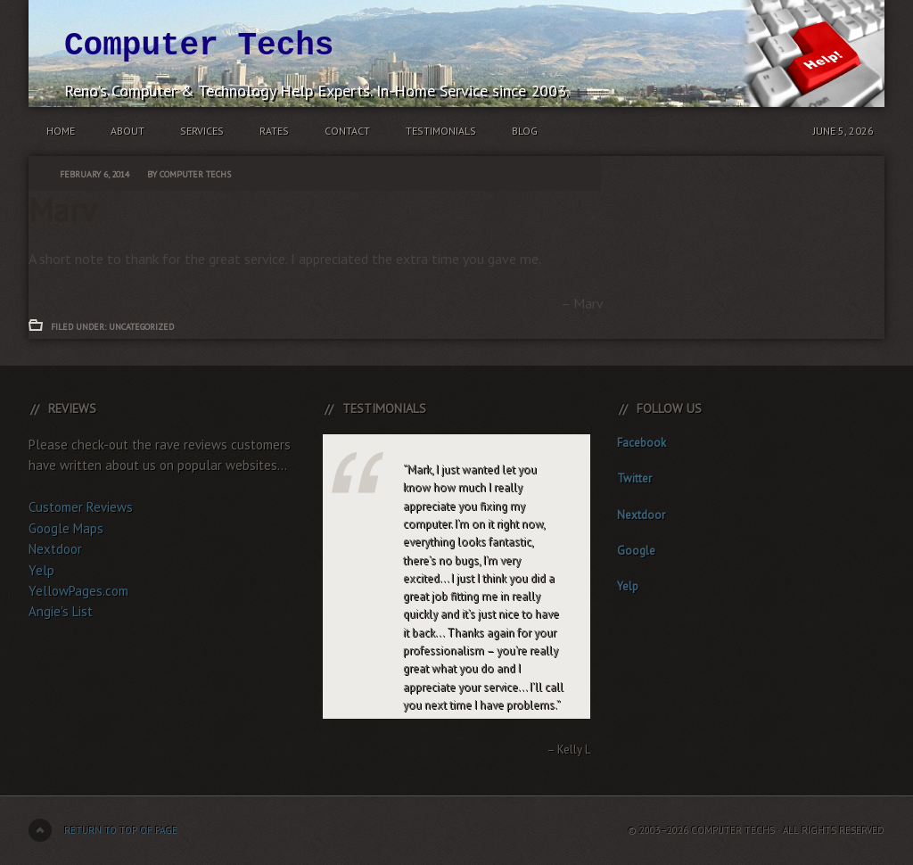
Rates (274, 130)
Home (60, 130)
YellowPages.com (78, 590)
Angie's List (61, 611)
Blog (525, 130)
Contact (347, 130)
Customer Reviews (81, 506)
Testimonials (441, 130)
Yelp (41, 570)
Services (202, 130)
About (127, 130)
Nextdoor (55, 548)
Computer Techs (198, 46)
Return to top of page (120, 830)
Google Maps (66, 528)
